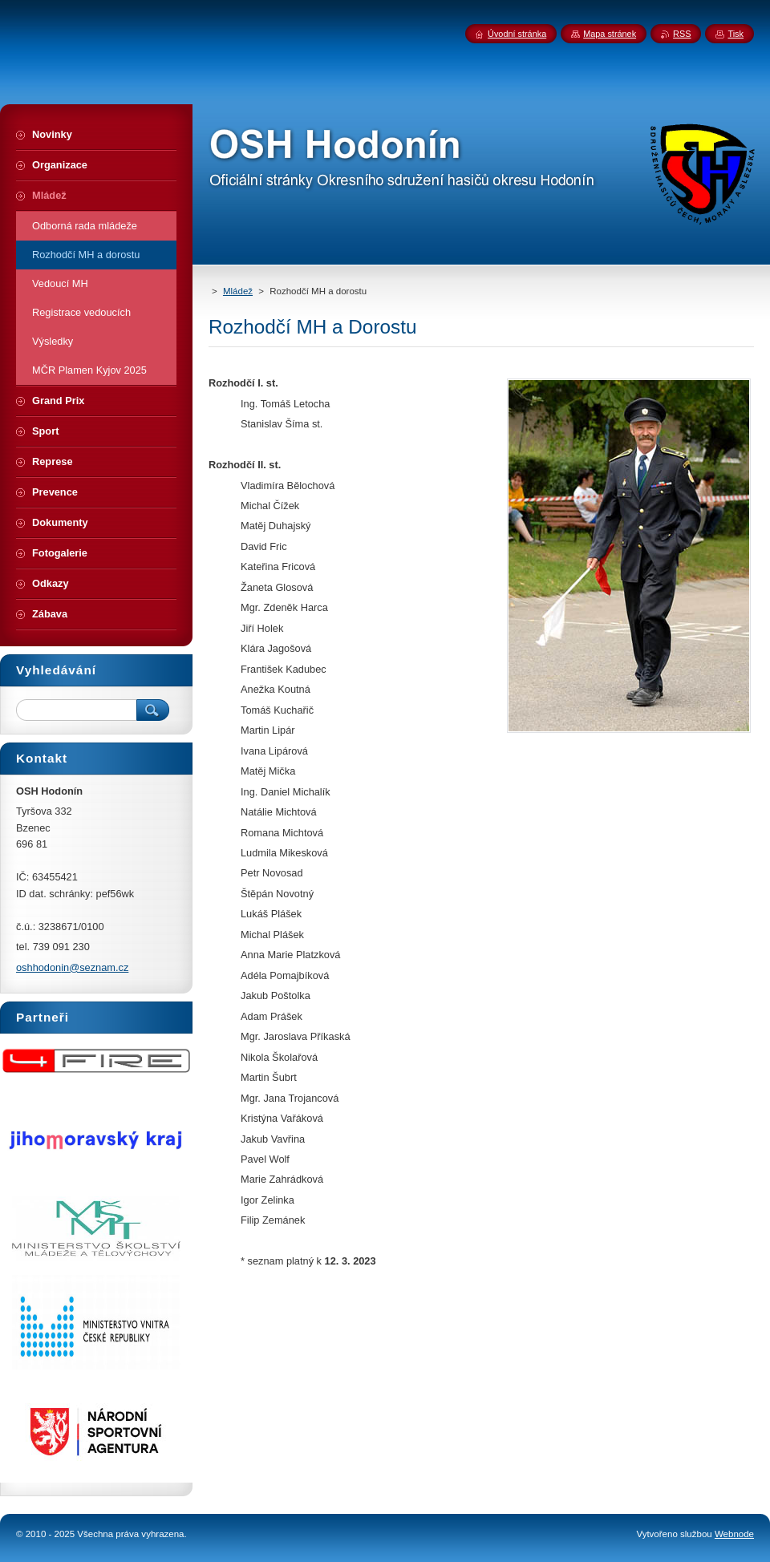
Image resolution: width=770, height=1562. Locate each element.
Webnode (734, 1534)
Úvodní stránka (517, 33)
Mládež (238, 291)
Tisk (735, 33)
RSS (682, 33)
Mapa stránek (609, 33)
